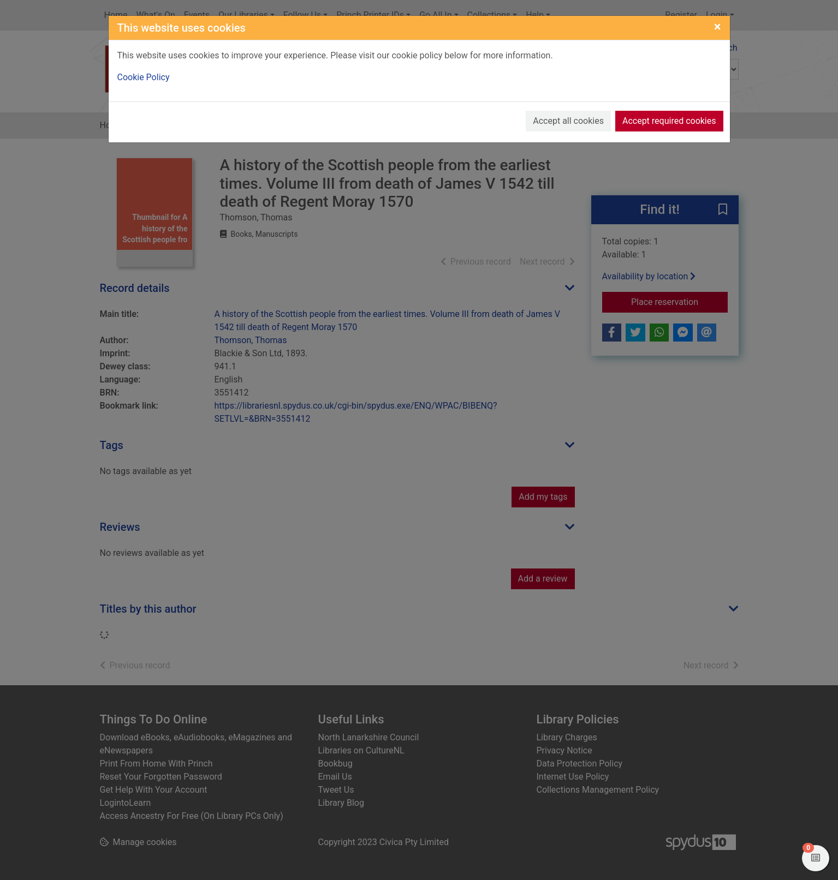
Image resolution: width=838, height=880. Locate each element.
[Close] (717, 26)
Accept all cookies (568, 121)
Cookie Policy (143, 77)
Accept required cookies (669, 121)
